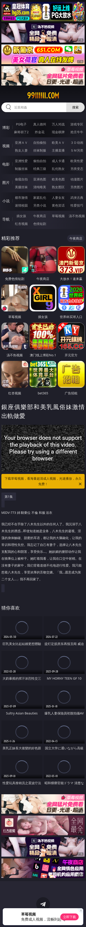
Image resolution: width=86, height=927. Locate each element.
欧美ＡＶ (58, 142)
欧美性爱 (76, 161)
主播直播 (58, 150)
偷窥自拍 (21, 179)
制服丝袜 (21, 168)
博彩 (6, 127)
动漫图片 (76, 179)
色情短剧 (39, 223)
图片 (6, 182)
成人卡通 (58, 161)
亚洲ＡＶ (21, 142)
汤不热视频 (77, 216)
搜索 (75, 107)
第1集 (9, 496)
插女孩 (21, 216)
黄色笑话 (58, 205)
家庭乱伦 (39, 197)
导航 (6, 219)
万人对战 (58, 124)
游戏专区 (76, 124)
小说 (6, 200)
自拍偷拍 (39, 142)
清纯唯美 (39, 187)
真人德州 (39, 124)
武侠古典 (76, 197)
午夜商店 (39, 216)
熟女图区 (58, 187)
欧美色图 (58, 179)
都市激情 (21, 197)
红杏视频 (21, 223)
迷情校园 (21, 205)
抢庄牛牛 (76, 132)
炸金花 (39, 132)
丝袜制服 (39, 150)
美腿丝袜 (21, 187)
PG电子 (21, 124)
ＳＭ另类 (76, 150)
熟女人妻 (21, 150)
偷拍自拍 (39, 161)
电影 (6, 164)
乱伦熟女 (58, 168)
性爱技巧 (76, 205)
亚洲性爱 (21, 161)
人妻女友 (58, 197)
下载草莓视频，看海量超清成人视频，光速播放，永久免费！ (44, 481)
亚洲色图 (39, 179)
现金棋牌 (58, 132)
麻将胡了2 (21, 132)
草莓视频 (58, 216)
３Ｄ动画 (76, 142)
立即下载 (69, 917)
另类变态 (76, 168)
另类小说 (39, 205)
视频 (6, 145)
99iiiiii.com (43, 95)
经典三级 (39, 168)
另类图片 (76, 187)
